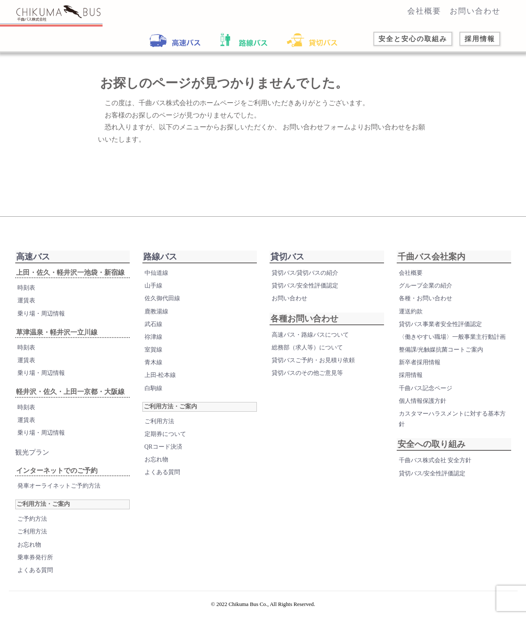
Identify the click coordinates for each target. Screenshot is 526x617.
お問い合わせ (475, 11)
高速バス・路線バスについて (310, 335)
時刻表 (26, 288)
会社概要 (424, 11)
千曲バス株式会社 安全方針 (435, 460)
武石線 (153, 324)
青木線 (153, 362)
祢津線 (153, 337)
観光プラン (32, 452)
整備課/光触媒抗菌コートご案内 (441, 349)
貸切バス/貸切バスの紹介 (305, 273)
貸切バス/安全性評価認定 (305, 285)
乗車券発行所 (35, 557)
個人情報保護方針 (422, 401)
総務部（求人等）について (307, 347)
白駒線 (153, 388)
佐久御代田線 (162, 298)
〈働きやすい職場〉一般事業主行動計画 (452, 337)
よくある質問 (35, 570)
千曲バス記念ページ (425, 388)
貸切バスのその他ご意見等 (307, 373)
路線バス (160, 256)
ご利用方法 (32, 531)
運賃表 (26, 300)
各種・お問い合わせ (425, 298)
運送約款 (411, 311)
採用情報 (411, 375)
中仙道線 (156, 273)
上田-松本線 (160, 375)
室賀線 (153, 349)
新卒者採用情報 (419, 362)
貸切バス (287, 256)
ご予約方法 (32, 519)
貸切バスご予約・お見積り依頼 (313, 360)
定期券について (165, 434)
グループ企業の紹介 (425, 285)
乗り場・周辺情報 (41, 313)
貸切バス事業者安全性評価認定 (440, 324)
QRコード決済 (163, 447)
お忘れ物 (29, 545)
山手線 (153, 285)
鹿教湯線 (156, 311)
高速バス (33, 256)
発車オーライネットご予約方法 (58, 486)
